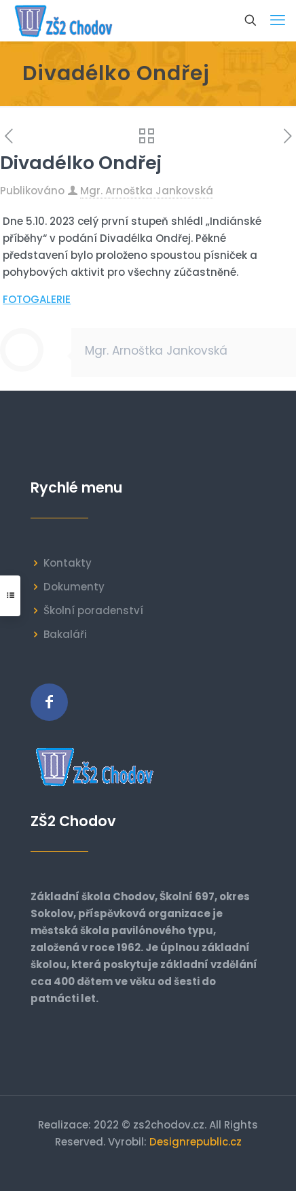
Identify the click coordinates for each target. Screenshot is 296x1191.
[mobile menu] (277, 20)
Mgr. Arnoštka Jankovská (146, 190)
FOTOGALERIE (37, 299)
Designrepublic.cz (195, 1142)
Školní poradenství (93, 610)
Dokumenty (74, 587)
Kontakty (67, 563)
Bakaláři (65, 634)
